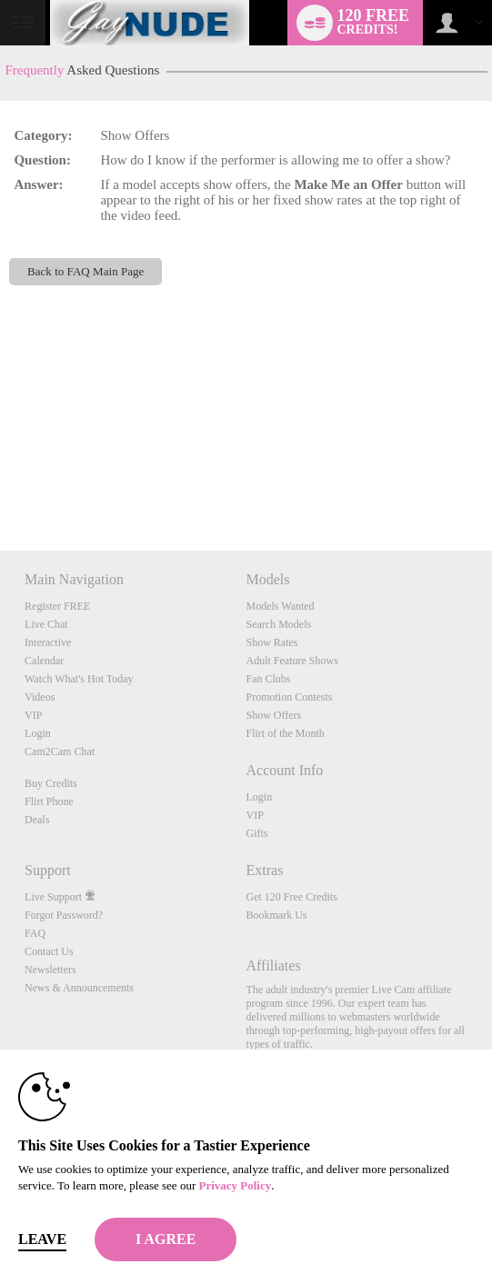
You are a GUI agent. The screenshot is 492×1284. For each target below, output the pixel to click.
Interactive (48, 642)
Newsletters (50, 969)
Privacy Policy (234, 1185)
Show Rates (271, 642)
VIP (33, 715)
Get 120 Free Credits (291, 897)
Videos (40, 697)
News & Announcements (79, 987)
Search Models (278, 624)
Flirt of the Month (285, 733)
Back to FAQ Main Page (85, 271)
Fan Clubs (268, 678)
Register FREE (57, 606)
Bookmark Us (276, 915)
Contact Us (49, 951)
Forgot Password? (64, 915)
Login (38, 733)
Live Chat (46, 624)
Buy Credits (51, 783)
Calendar (44, 660)
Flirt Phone (49, 801)
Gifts (256, 833)
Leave (42, 1239)
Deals (37, 819)
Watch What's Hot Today (79, 678)
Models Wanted (280, 606)
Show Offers (273, 715)
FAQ (35, 933)
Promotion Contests (289, 697)
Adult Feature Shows (291, 660)
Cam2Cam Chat (60, 751)
